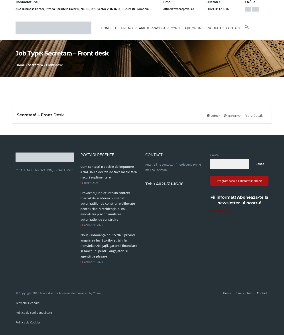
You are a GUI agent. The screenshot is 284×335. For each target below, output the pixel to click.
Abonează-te (220, 210)
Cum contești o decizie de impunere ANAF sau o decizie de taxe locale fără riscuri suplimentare (109, 172)
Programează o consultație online (239, 181)
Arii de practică (152, 28)
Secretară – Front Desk (40, 115)
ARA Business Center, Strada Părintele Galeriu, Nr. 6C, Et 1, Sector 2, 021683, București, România (82, 9)
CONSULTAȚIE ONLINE (187, 28)
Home (106, 28)
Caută (214, 155)
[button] (246, 28)
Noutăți (214, 28)
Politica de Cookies (28, 322)
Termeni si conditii (28, 303)
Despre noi (124, 28)
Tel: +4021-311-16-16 (164, 184)
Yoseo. (97, 293)
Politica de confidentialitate (34, 313)
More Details (256, 115)
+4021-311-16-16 (217, 9)
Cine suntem (244, 293)
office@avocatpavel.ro (178, 9)
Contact (233, 28)
